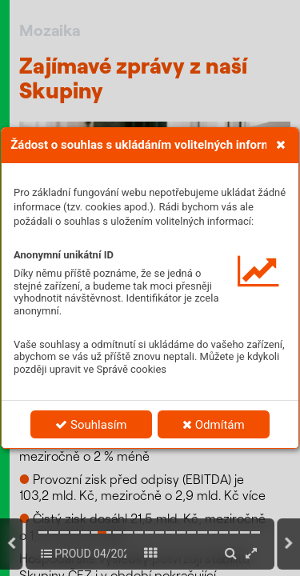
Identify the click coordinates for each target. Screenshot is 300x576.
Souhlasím (90, 425)
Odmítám (213, 425)
